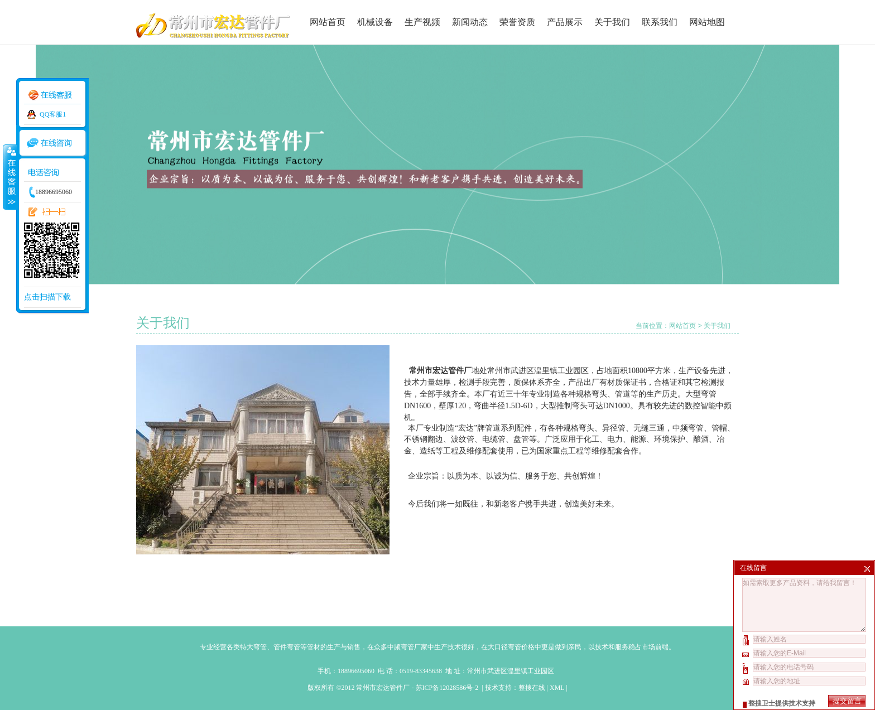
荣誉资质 (517, 22)
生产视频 (422, 22)
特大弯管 (253, 647)
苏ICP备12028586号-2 (448, 688)
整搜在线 (531, 688)
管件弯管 (286, 647)
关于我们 (612, 22)
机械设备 (375, 22)
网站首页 (327, 22)
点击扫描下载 (47, 297)
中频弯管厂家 (407, 647)
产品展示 (565, 22)
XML (557, 688)
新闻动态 (470, 22)
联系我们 (659, 22)
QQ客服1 (53, 114)
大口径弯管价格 (511, 647)
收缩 (9, 177)
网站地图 (707, 22)
